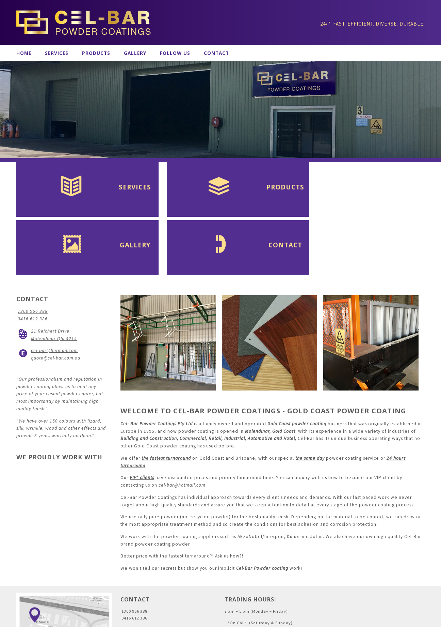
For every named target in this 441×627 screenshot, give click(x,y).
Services (56, 53)
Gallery (135, 53)
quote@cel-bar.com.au (55, 304)
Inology (268, 619)
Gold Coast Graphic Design (214, 619)
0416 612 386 (33, 265)
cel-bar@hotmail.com (182, 431)
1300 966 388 (33, 257)
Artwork (173, 619)
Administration (32, 619)
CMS (250, 619)
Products (96, 53)
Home (23, 53)
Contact (216, 53)
